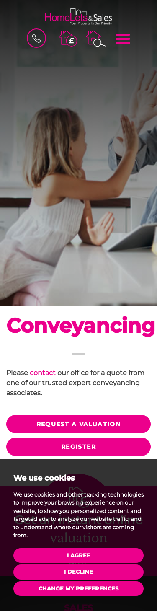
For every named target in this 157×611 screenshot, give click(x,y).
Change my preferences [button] (78, 588)
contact (43, 373)
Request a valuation (78, 424)
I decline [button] (78, 571)
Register (78, 446)
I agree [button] (78, 555)
